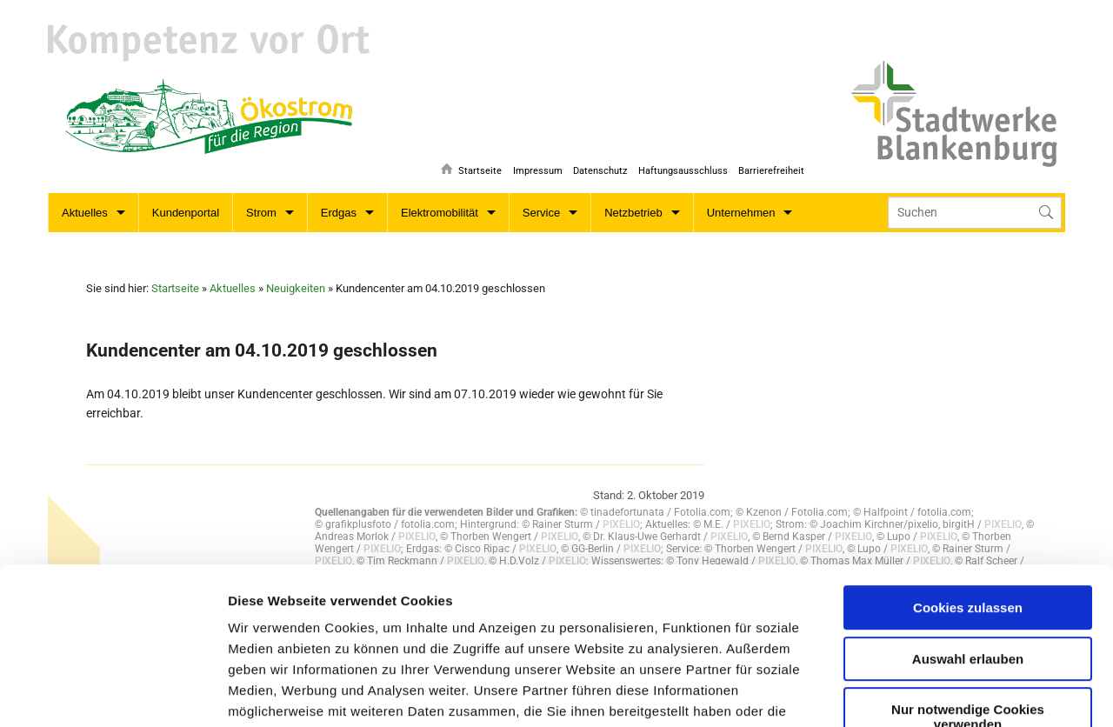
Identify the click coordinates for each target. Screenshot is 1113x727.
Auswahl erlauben (967, 514)
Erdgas (339, 212)
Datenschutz (597, 170)
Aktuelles (85, 212)
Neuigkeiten (295, 288)
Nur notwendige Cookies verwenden (967, 573)
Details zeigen (654, 692)
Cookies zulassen (968, 464)
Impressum (534, 170)
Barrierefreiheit (771, 170)
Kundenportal (185, 212)
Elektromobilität (439, 212)
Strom (261, 212)
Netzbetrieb (633, 212)
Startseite (475, 170)
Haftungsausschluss (681, 170)
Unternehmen (741, 212)
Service (541, 212)
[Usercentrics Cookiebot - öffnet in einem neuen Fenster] (113, 693)
